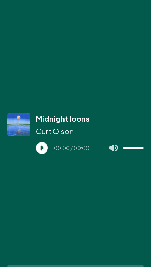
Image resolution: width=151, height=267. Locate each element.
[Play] (42, 148)
